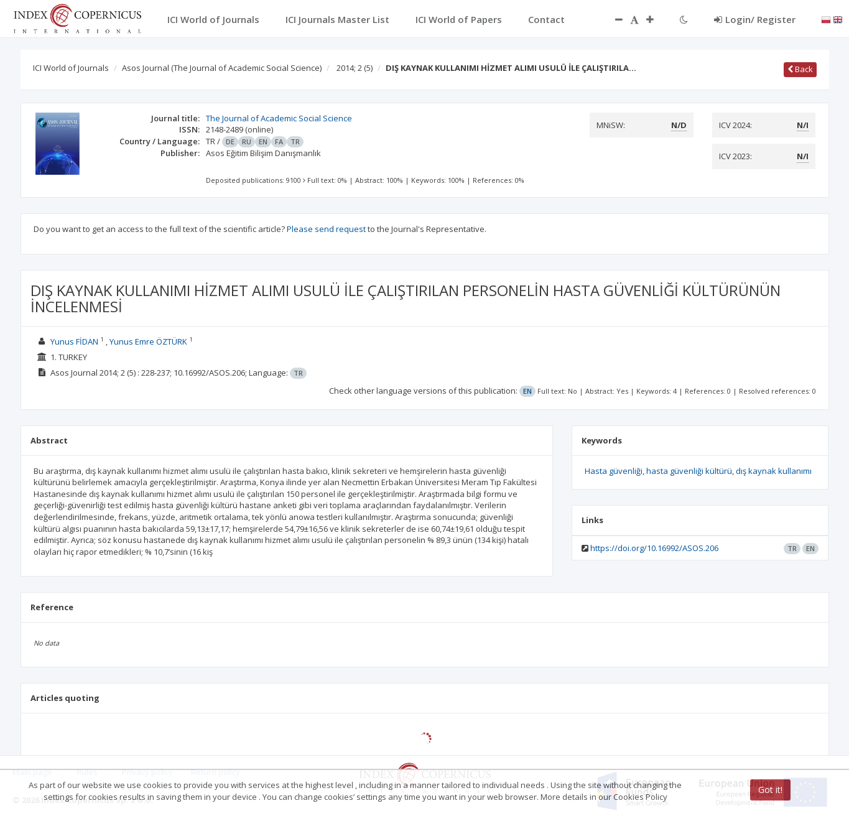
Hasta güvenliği (614, 470)
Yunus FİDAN (74, 341)
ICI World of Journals (71, 67)
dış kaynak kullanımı (774, 470)
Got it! (770, 790)
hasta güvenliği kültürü (689, 470)
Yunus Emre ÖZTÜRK (148, 341)
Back (800, 69)
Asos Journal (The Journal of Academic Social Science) (222, 67)
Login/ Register (755, 19)
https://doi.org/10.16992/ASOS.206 (654, 548)
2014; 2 (354, 67)
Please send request (326, 228)
